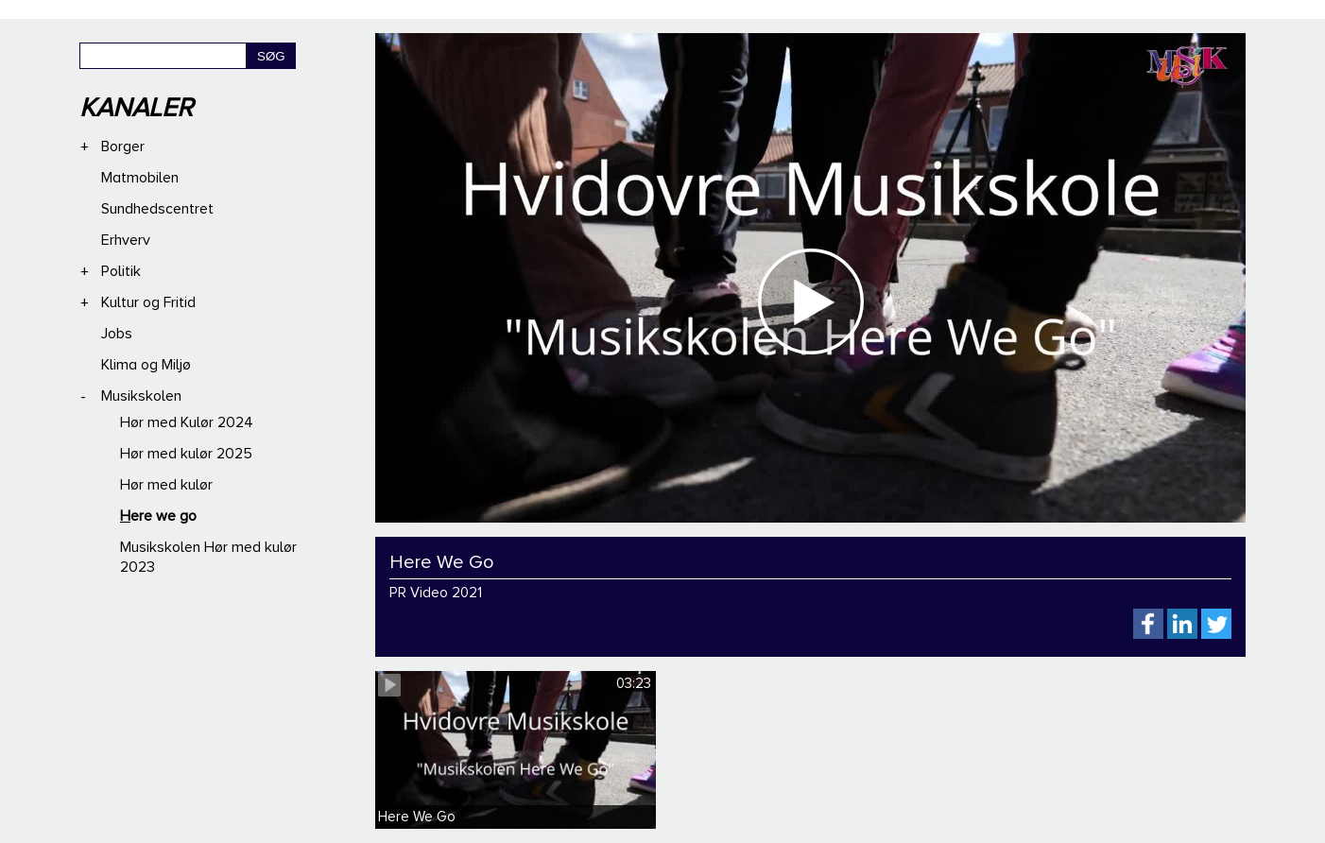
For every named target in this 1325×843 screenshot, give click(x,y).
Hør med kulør (166, 484)
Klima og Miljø (146, 364)
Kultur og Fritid (148, 302)
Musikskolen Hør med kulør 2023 (208, 557)
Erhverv (125, 240)
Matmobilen (140, 177)
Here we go (158, 516)
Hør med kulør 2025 (186, 453)
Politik (121, 271)
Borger (123, 146)
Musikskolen (141, 396)
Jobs (116, 333)
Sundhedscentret (157, 208)
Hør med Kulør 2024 (186, 422)
